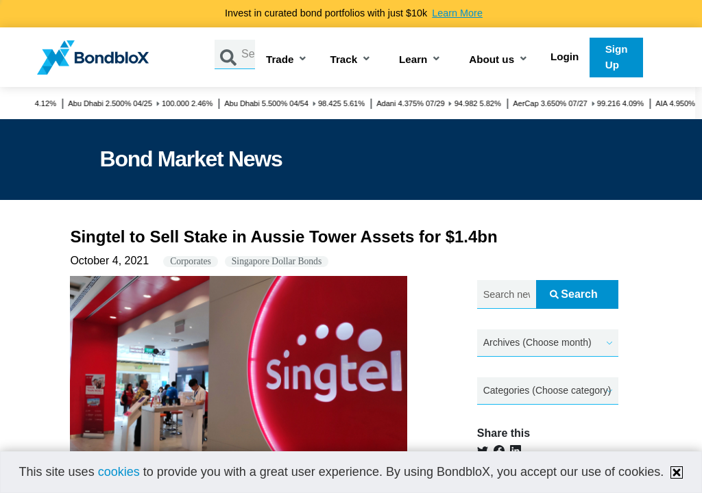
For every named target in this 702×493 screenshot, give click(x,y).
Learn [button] (413, 60)
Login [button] (564, 56)
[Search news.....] (506, 294)
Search (573, 294)
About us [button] (491, 60)
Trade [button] (280, 60)
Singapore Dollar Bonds (277, 261)
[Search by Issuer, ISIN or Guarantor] (248, 54)
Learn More (457, 13)
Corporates (190, 261)
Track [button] (343, 60)
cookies (119, 472)
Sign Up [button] (616, 57)
